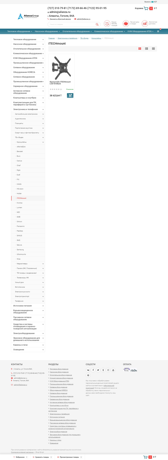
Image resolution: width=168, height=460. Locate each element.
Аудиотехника (29, 119)
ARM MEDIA (21, 147)
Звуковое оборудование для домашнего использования (28, 339)
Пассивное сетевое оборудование (28, 318)
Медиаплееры (30, 264)
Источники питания (28, 306)
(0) (56, 89)
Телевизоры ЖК (30, 278)
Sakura (19, 245)
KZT (151, 2)
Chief (19, 165)
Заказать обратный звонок (60, 19)
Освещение (28, 349)
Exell (18, 175)
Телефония (29, 301)
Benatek (20, 151)
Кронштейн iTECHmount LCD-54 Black (60, 83)
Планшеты (29, 123)
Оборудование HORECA (28, 72)
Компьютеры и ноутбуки (28, 98)
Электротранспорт (29, 296)
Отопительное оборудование (76, 31)
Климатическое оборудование (108, 31)
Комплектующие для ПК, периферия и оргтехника (28, 103)
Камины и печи (28, 345)
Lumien (19, 207)
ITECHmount (21, 198)
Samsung (20, 250)
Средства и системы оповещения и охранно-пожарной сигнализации (28, 326)
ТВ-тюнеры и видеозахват (30, 273)
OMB (18, 217)
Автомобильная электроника (29, 114)
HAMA (19, 184)
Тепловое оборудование (18, 31)
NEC (18, 212)
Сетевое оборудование (28, 67)
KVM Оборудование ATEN (139, 31)
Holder (19, 193)
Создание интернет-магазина (22, 452)
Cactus (19, 161)
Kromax (20, 203)
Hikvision (20, 189)
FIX (18, 179)
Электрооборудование (28, 333)
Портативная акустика (29, 128)
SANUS (19, 235)
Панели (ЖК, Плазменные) (30, 268)
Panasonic (20, 226)
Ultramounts (21, 254)
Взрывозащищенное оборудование (28, 311)
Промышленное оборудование (28, 63)
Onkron (19, 221)
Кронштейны (30, 142)
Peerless (20, 231)
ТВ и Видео (29, 137)
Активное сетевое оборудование (28, 92)
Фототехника (29, 287)
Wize (18, 259)
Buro (18, 156)
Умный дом (29, 282)
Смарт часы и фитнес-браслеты (29, 133)
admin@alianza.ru (83, 19)
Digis (18, 170)
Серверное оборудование (28, 86)
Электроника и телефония (28, 109)
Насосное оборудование (46, 31)
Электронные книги (29, 292)
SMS (18, 240)
